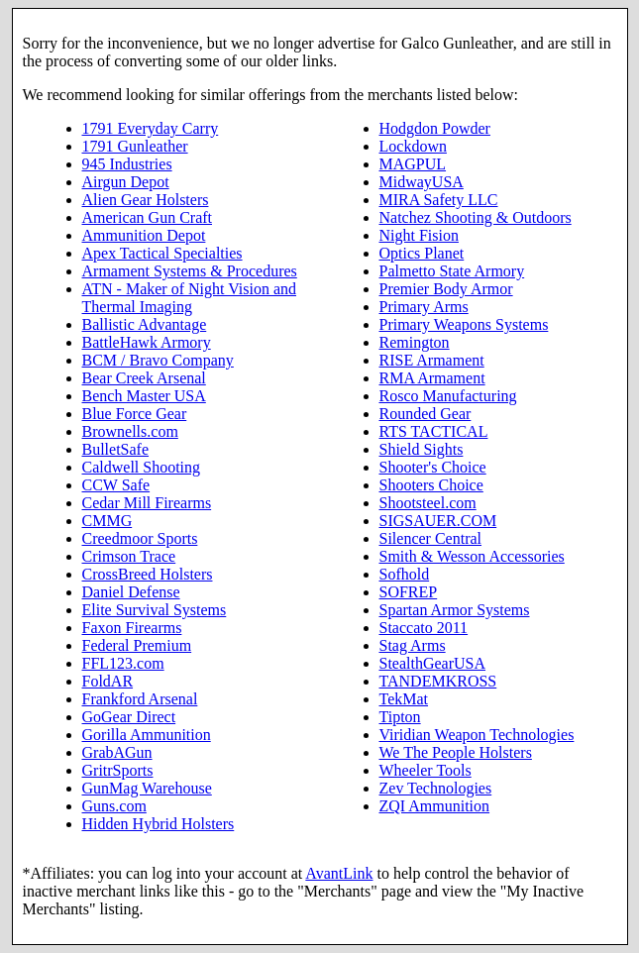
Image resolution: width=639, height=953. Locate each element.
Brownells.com (130, 431)
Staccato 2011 (424, 627)
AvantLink (339, 873)
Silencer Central (430, 538)
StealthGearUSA (432, 663)
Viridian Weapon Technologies (477, 734)
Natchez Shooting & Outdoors (475, 217)
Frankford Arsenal (140, 698)
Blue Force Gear (134, 413)
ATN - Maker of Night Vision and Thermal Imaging (189, 297)
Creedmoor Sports (140, 538)
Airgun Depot (125, 181)
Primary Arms (424, 306)
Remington (414, 342)
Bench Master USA (144, 395)
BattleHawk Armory (146, 342)
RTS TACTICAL (433, 431)
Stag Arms (412, 645)
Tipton (400, 716)
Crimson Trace (129, 556)
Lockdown (413, 146)
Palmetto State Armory (452, 271)
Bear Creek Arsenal (144, 378)
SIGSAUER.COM (438, 520)
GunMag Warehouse (147, 788)
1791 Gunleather (135, 146)
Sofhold (404, 574)
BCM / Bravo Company (158, 360)
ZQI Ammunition (434, 805)
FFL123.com (123, 663)
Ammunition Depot (144, 235)
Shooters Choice (431, 484)
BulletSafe (116, 449)
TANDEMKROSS (438, 681)
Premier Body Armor (446, 288)
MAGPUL (413, 164)
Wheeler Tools (425, 770)
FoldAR (108, 681)
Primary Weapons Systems (464, 324)
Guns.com (114, 805)
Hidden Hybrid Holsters (158, 823)
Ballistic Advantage (144, 324)
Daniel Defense (131, 591)
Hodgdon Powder (434, 128)
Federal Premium (137, 645)
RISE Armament (431, 360)
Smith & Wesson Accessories (472, 556)
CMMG (107, 520)
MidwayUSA (421, 181)
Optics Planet (422, 253)
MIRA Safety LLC (438, 199)
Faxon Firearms (132, 627)
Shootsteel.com (428, 502)
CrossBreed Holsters (147, 574)
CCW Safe (116, 484)
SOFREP (408, 591)
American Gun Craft (147, 217)
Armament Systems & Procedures (189, 271)
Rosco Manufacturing (448, 395)
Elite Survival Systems (154, 609)
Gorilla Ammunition (146, 734)
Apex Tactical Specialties (162, 253)
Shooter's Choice (432, 467)
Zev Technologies (435, 788)
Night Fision (419, 235)
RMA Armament (432, 378)
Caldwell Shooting (141, 467)
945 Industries (127, 164)
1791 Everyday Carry (150, 128)
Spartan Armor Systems (454, 609)
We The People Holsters (455, 752)
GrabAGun (117, 752)
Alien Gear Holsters (145, 199)
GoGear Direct (129, 716)
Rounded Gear (425, 413)
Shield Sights (421, 449)
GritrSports (118, 770)
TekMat (404, 698)
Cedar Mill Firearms (147, 502)
